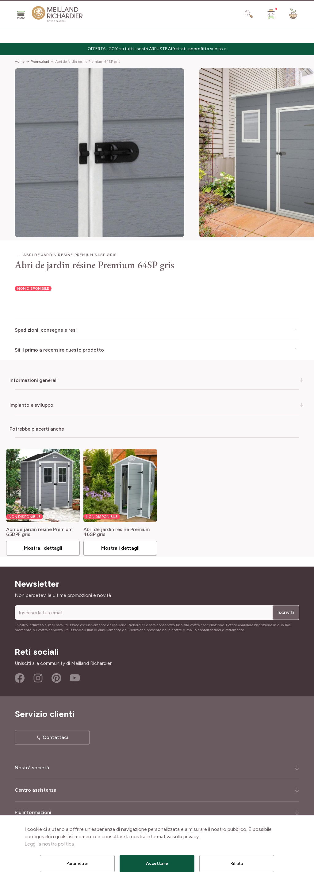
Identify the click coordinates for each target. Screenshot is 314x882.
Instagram (38, 676)
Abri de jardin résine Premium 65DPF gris (43, 530)
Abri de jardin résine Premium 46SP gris (118, 530)
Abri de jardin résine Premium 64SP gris (87, 61)
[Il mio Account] (271, 14)
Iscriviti (286, 610)
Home (20, 61)
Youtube (75, 676)
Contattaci (55, 735)
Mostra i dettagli (46, 546)
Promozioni (40, 61)
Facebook (20, 676)
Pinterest (56, 676)
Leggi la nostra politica (49, 844)
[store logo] (57, 14)
